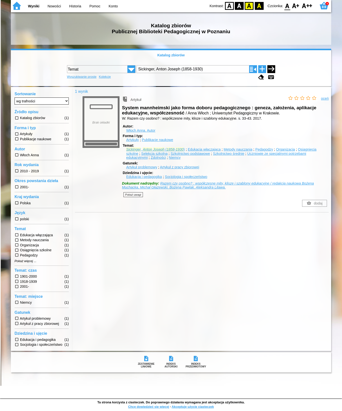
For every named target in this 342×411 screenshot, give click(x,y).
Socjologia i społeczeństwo (186, 177)
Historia (75, 6)
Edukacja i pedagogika (144, 177)
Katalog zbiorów (171, 55)
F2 (307, 5)
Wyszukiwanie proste (82, 77)
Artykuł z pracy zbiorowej (179, 167)
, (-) (155, 149)
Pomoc (95, 6)
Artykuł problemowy (141, 167)
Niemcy (175, 157)
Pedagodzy (264, 149)
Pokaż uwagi (133, 194)
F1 (295, 5)
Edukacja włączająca (204, 149)
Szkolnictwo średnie (228, 154)
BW (239, 5)
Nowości (54, 6)
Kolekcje (105, 77)
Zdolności (158, 157)
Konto (113, 6)
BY (259, 5)
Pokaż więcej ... (25, 261)
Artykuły (132, 140)
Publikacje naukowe (157, 140)
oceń (325, 98)
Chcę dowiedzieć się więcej (148, 407)
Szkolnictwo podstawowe (190, 154)
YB (249, 5)
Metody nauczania (237, 149)
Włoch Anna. (140, 130)
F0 (287, 5)
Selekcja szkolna (154, 154)
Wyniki (33, 6)
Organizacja (285, 149)
